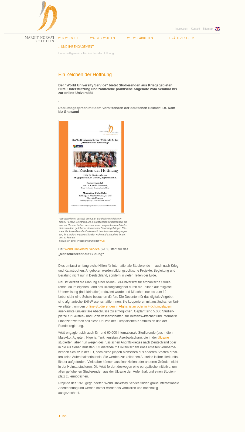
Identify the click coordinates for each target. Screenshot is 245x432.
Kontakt (195, 28)
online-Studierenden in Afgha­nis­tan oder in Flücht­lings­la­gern (129, 306)
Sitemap (208, 28)
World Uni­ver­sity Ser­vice (82, 249)
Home (62, 53)
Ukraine (163, 337)
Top (62, 416)
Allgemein (74, 53)
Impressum (181, 28)
